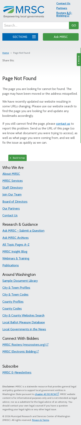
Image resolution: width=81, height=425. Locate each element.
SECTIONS (24, 36)
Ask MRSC (61, 37)
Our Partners (11, 208)
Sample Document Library (20, 281)
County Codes (12, 308)
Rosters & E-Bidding (64, 14)
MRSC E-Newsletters (16, 372)
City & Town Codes (15, 294)
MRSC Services (12, 181)
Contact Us (63, 3)
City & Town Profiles (16, 287)
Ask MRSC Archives (15, 238)
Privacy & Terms (40, 419)
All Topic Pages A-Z (15, 244)
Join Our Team (12, 194)
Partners (61, 8)
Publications (10, 265)
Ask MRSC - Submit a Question (23, 230)
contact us (63, 123)
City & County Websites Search (23, 315)
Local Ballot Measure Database (23, 322)
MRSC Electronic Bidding (19, 351)
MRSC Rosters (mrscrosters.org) (23, 344)
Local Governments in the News (24, 329)
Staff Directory (12, 187)
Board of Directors (14, 201)
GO (74, 25)
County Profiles (13, 301)
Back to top (17, 157)
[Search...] (35, 25)
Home (5, 52)
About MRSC (11, 174)
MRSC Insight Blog (14, 251)
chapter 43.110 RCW (45, 394)
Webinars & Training (15, 258)
